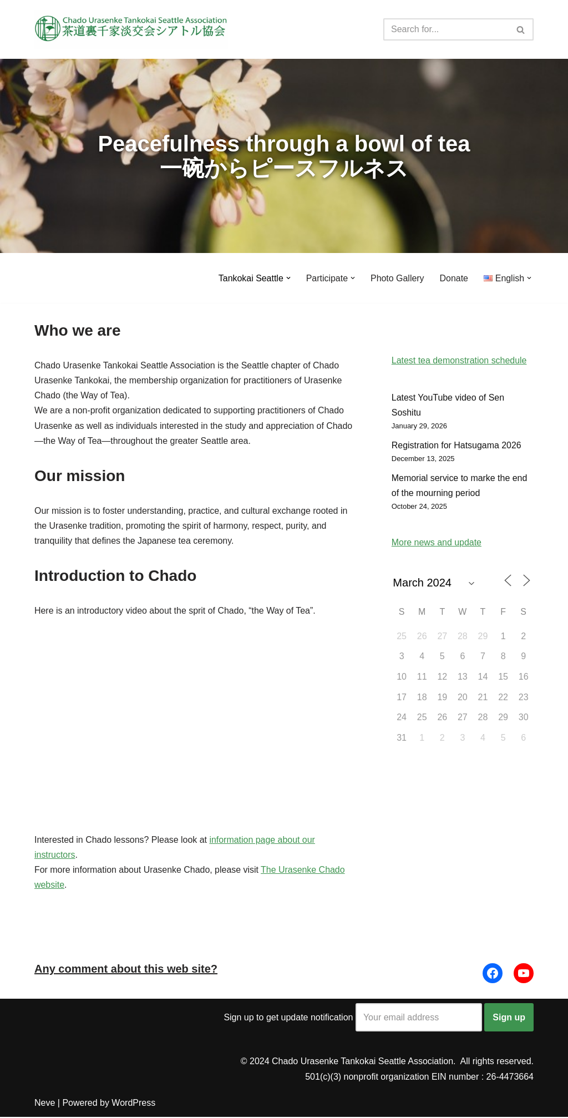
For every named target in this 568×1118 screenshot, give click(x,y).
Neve (44, 1104)
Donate (453, 278)
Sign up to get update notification (353, 1018)
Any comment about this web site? (125, 970)
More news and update (437, 543)
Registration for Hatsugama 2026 (457, 446)
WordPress (133, 1104)
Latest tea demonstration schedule (460, 360)
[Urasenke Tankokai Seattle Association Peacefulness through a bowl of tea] (131, 29)
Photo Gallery (397, 278)
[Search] (446, 29)
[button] (288, 278)
